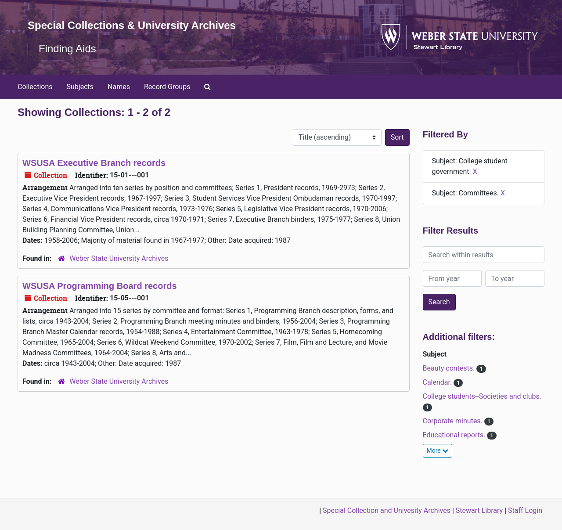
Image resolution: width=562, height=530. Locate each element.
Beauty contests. (450, 368)
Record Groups (167, 87)
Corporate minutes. (453, 421)
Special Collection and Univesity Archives (386, 510)
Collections (35, 87)
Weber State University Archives (118, 258)
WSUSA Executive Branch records (94, 163)
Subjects (80, 87)
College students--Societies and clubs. (482, 396)
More (438, 450)
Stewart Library (479, 510)
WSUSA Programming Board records (99, 286)
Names (119, 87)
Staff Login (525, 510)
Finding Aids (67, 48)
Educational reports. (455, 435)
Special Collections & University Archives (132, 25)
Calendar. (438, 382)
